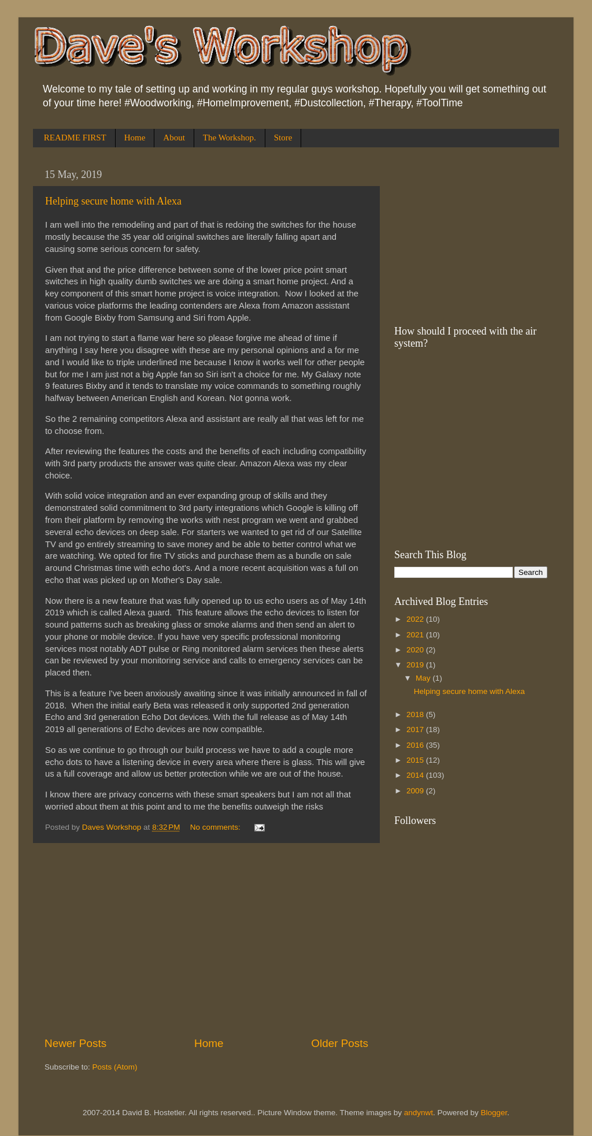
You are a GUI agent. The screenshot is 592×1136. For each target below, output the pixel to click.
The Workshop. (229, 137)
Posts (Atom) (115, 1067)
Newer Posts (75, 1043)
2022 (416, 619)
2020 (416, 649)
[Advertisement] (206, 939)
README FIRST (75, 137)
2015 (416, 760)
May (424, 678)
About (174, 137)
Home (135, 137)
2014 (416, 775)
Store (283, 137)
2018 (416, 714)
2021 (416, 634)
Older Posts (339, 1043)
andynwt (418, 1112)
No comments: (216, 827)
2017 (416, 729)
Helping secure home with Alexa (113, 201)
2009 (416, 790)
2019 (416, 664)
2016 (416, 745)
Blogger (494, 1112)
